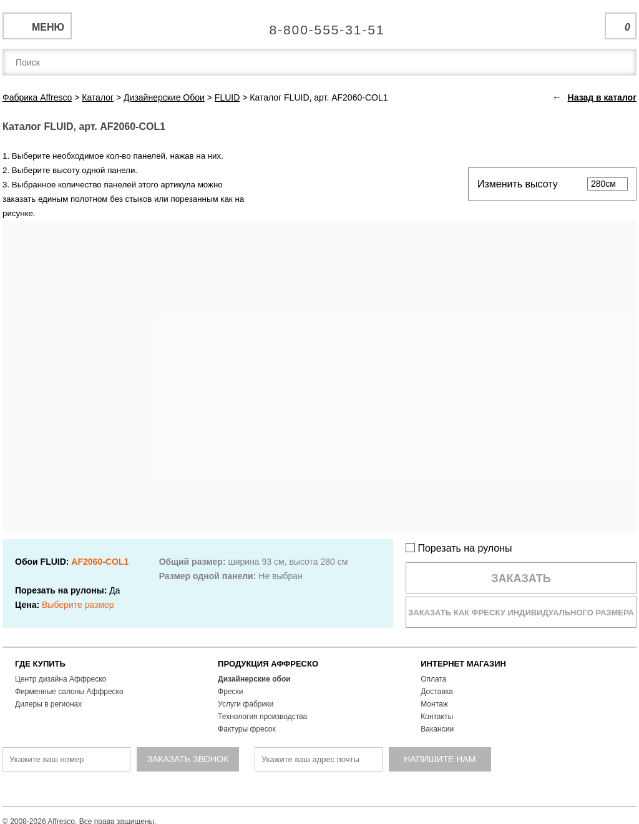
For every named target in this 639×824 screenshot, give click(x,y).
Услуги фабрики (245, 704)
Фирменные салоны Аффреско (69, 691)
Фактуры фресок (247, 729)
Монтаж (434, 704)
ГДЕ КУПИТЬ (40, 663)
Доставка (437, 691)
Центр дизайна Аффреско (60, 679)
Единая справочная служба (320, 25)
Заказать (521, 578)
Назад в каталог (602, 97)
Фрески (230, 691)
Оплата (433, 679)
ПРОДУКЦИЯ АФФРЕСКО (268, 663)
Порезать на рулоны (459, 548)
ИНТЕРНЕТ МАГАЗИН (463, 663)
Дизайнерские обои (254, 679)
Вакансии (437, 729)
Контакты (437, 716)
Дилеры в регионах (48, 704)
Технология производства (262, 716)
